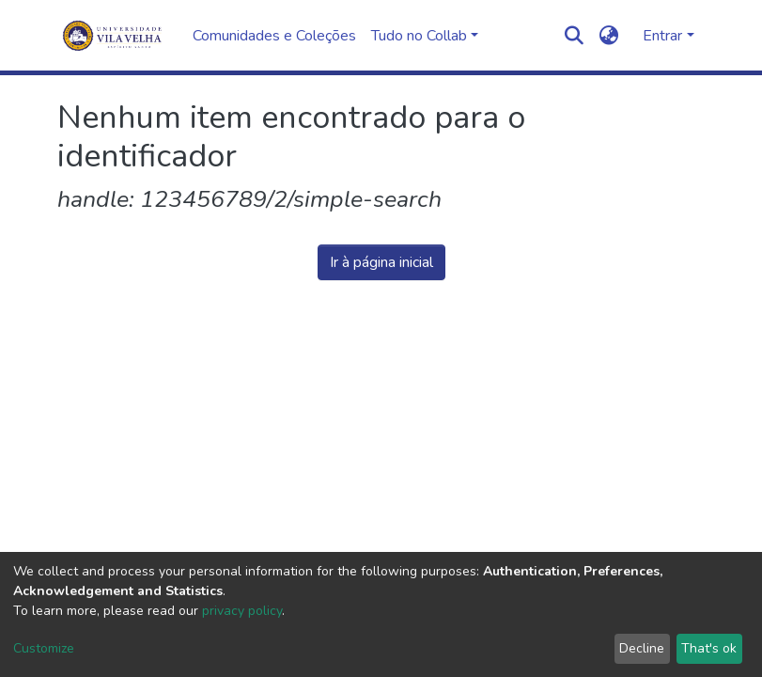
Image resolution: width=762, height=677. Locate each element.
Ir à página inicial (381, 262)
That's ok (709, 648)
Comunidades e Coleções (274, 35)
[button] (608, 35)
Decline (641, 648)
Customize (43, 648)
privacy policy (242, 611)
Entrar (662, 35)
